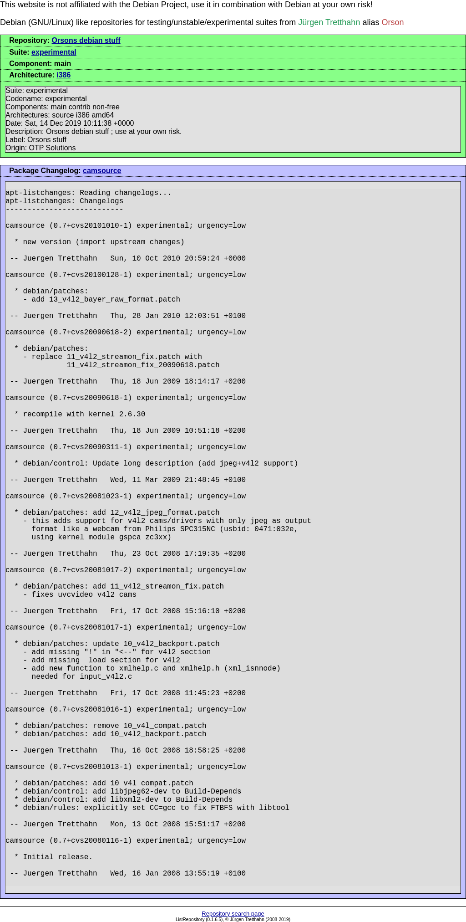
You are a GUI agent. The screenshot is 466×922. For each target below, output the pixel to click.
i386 (63, 75)
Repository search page (233, 913)
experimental (53, 52)
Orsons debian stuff (86, 40)
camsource (102, 170)
